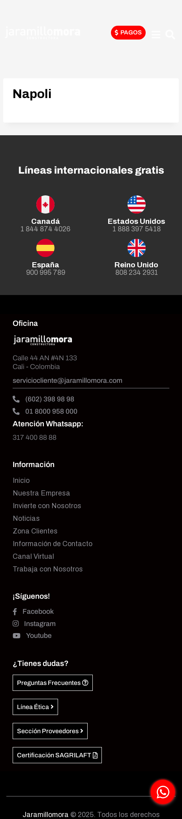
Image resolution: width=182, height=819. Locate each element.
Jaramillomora (46, 815)
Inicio (21, 480)
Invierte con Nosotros (47, 506)
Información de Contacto (52, 544)
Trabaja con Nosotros (48, 569)
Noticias (26, 518)
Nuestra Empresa (41, 493)
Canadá (45, 221)
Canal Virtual (33, 556)
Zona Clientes (35, 531)
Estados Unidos (136, 221)
